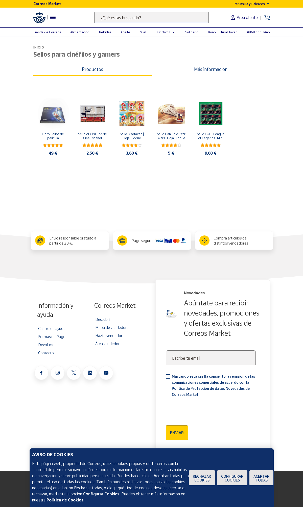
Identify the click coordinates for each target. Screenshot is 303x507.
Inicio (38, 47)
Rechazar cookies (202, 478)
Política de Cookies (64, 499)
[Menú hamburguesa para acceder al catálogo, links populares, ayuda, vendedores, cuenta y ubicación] (53, 17)
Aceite (125, 32)
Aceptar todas (261, 478)
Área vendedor (107, 343)
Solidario (191, 32)
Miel (143, 32)
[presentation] (204, 409)
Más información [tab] (210, 69)
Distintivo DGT (165, 32)
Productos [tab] (92, 69)
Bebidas (105, 32)
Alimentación (79, 32)
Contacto (46, 352)
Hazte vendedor (108, 335)
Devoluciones (49, 344)
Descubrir (103, 319)
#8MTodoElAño (258, 32)
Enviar (177, 432)
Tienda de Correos (47, 32)
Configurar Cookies (232, 478)
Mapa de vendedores (112, 327)
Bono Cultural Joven (222, 32)
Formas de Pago (51, 336)
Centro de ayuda (51, 328)
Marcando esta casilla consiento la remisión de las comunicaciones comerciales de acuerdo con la (213, 385)
